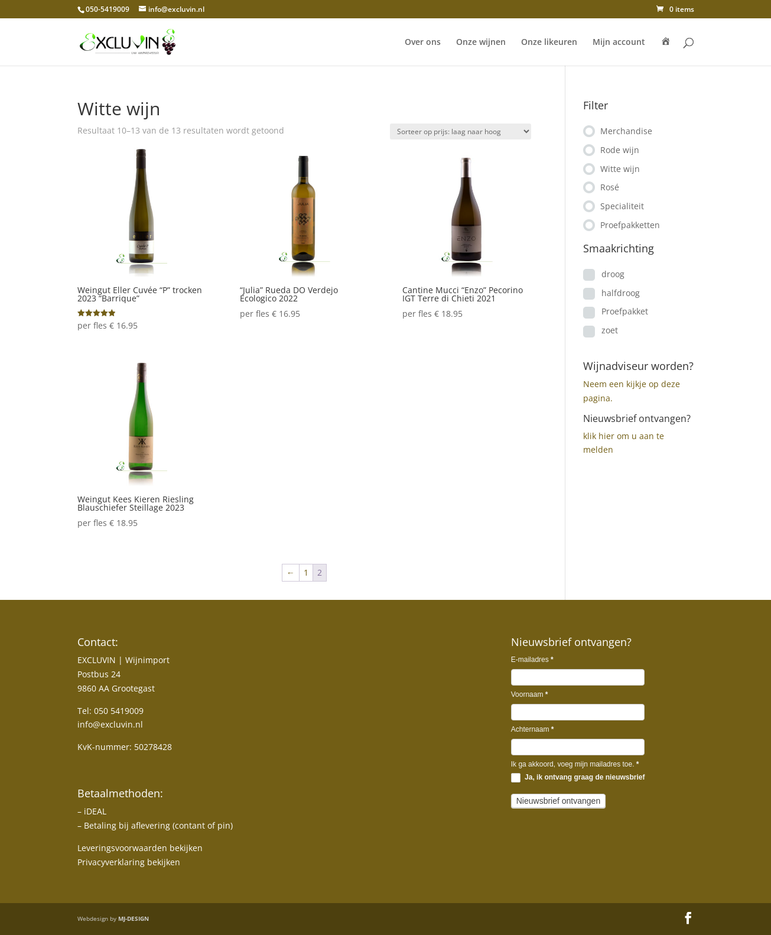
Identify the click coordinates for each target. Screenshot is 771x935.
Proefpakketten (630, 224)
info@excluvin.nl (110, 724)
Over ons (423, 42)
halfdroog (620, 292)
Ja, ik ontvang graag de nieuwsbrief (578, 778)
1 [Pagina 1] (306, 572)
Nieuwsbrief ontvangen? (637, 418)
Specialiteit (622, 206)
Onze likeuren (549, 42)
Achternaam (532, 729)
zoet (609, 330)
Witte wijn (620, 168)
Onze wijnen (481, 42)
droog (612, 274)
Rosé (609, 187)
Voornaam (529, 694)
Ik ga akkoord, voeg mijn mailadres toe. (575, 764)
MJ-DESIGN (133, 918)
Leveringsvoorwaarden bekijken (140, 847)
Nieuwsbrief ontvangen (558, 801)
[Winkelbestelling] (460, 131)
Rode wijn (619, 149)
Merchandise (626, 131)
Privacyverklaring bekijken (128, 862)
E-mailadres (532, 659)
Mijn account (619, 42)
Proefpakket (624, 311)
